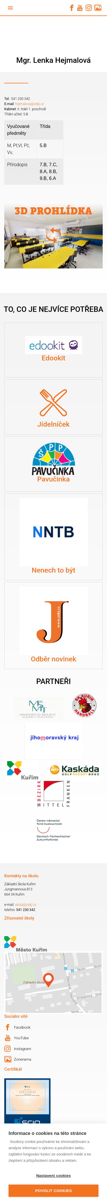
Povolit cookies (53, 1191)
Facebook (17, 1027)
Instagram (17, 1049)
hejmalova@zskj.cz (29, 104)
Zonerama (17, 1059)
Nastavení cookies (53, 1175)
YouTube (17, 1038)
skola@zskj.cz (25, 905)
